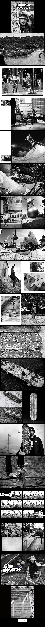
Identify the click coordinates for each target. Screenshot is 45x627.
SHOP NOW (22, 620)
